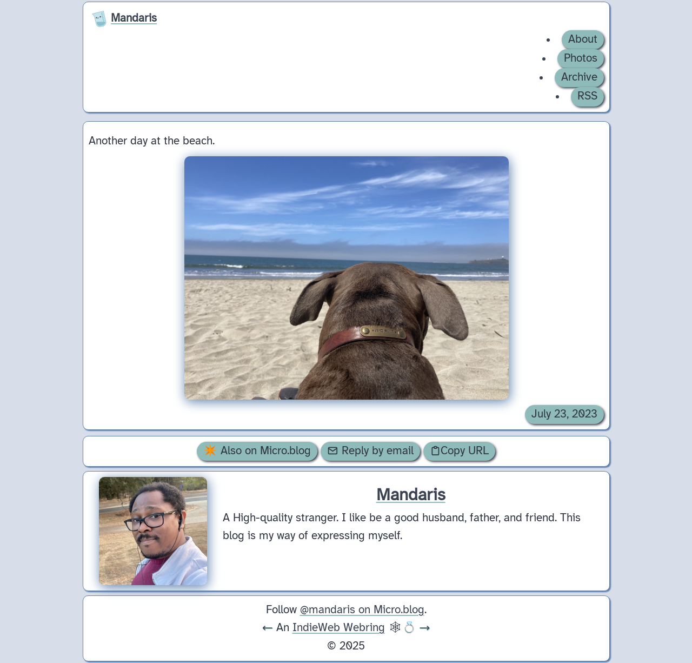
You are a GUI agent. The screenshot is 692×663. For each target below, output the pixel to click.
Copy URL (459, 451)
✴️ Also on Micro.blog (257, 451)
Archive (579, 77)
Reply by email (370, 451)
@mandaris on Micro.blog (362, 610)
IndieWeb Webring (338, 628)
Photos (580, 58)
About (582, 39)
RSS (587, 96)
